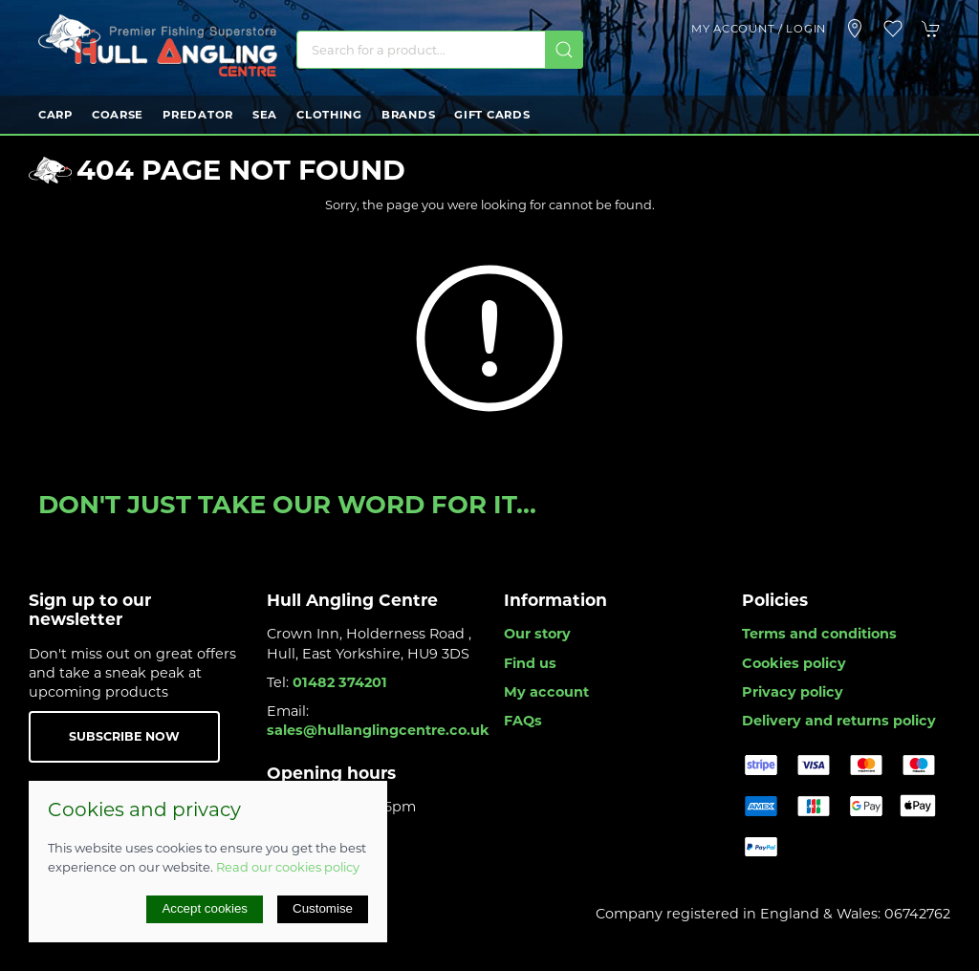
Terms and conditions (819, 633)
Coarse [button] (117, 114)
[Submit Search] (564, 50)
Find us (530, 663)
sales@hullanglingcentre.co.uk (378, 730)
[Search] (439, 50)
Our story (537, 633)
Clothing (329, 114)
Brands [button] (408, 114)
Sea (264, 114)
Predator (198, 114)
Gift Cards (492, 114)
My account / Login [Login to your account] (758, 28)
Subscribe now (124, 736)
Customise (323, 908)
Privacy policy (792, 692)
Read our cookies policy (287, 866)
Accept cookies (205, 908)
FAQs (523, 720)
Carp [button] (55, 114)
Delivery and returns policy (839, 720)
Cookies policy (794, 663)
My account (546, 692)
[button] (893, 28)
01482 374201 (340, 682)
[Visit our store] (854, 28)
